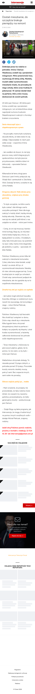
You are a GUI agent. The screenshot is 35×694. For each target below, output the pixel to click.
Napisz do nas (17, 536)
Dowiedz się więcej (14, 36)
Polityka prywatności (17, 676)
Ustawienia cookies (17, 680)
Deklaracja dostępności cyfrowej (17, 673)
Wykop (13, 62)
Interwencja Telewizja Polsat (17, 555)
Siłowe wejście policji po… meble (15, 382)
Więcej (28, 505)
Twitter (8, 62)
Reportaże (9, 11)
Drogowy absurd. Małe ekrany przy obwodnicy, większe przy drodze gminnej (16, 195)
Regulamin (17, 669)
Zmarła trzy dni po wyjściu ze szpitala (17, 290)
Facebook (3, 62)
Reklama (17, 683)
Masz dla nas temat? (18, 7)
